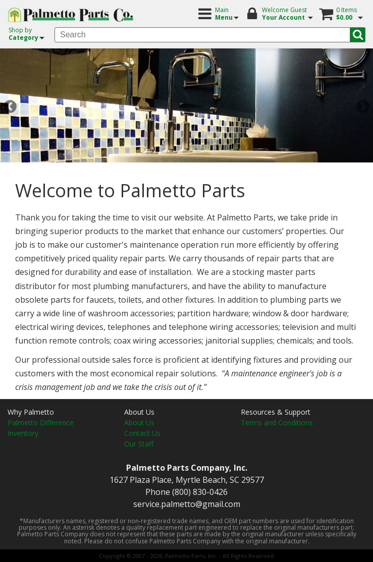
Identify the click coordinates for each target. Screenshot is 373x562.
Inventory (23, 433)
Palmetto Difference (41, 422)
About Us (139, 422)
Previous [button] (10, 107)
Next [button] (362, 107)
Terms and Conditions (277, 422)
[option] (186, 106)
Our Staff (138, 443)
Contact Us (142, 433)
